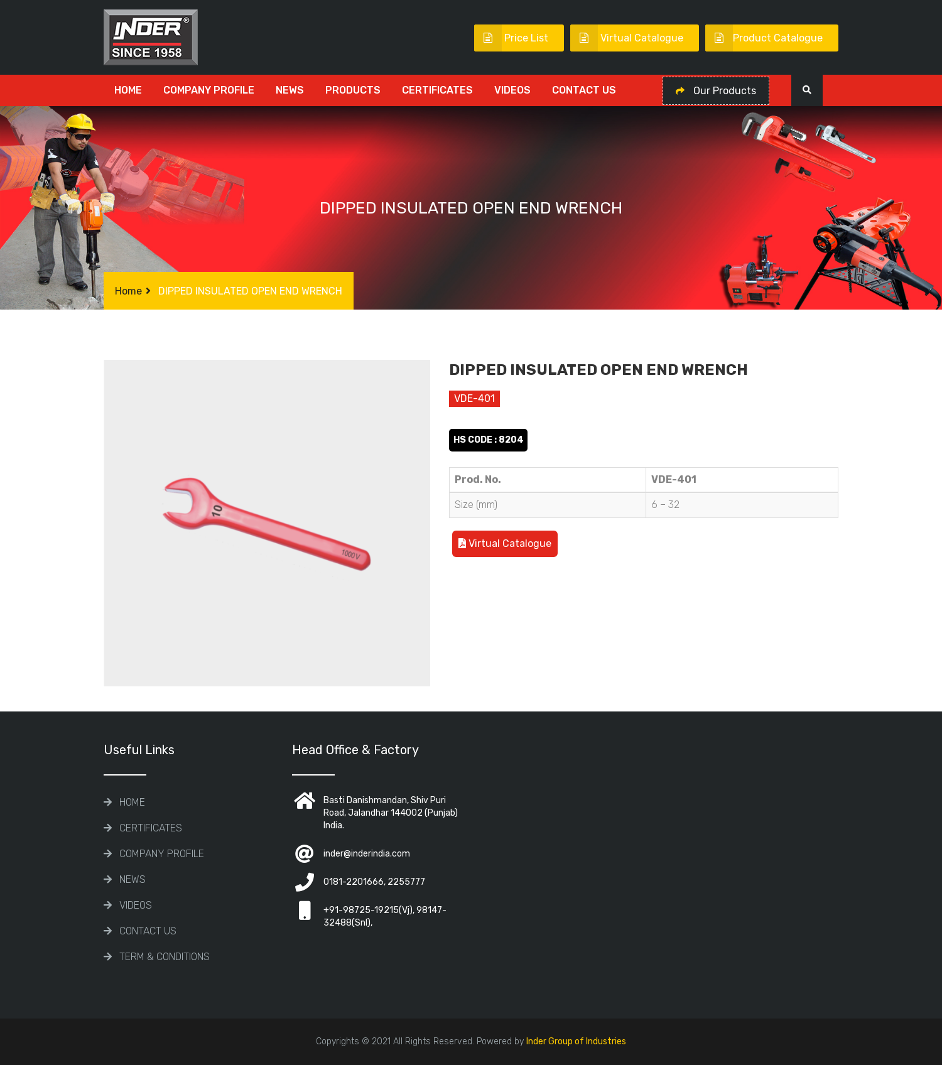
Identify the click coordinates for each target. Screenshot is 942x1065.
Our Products (716, 91)
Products (353, 90)
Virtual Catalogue (626, 37)
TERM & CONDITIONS (164, 957)
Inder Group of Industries (576, 1041)
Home (128, 90)
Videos (512, 90)
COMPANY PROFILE (208, 90)
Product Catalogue (764, 37)
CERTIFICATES (437, 90)
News (290, 90)
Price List (511, 37)
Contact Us (584, 90)
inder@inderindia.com (366, 853)
